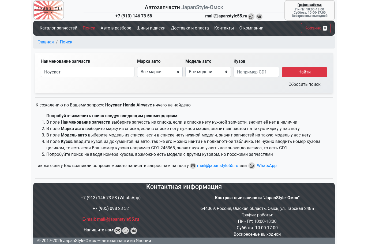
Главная (45, 42)
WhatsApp (262, 165)
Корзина (316, 28)
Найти (304, 72)
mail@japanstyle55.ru (214, 165)
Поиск (66, 42)
